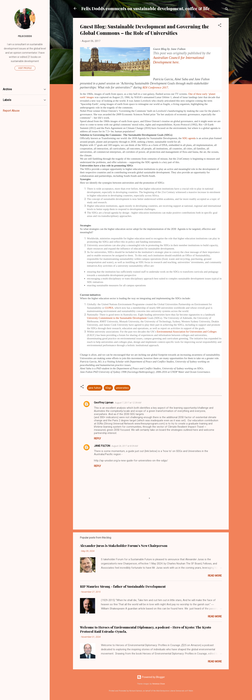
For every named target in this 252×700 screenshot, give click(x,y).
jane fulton (95, 387)
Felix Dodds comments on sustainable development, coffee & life (145, 8)
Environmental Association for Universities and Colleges (187, 331)
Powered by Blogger (151, 677)
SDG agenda (189, 138)
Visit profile (25, 68)
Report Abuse (11, 110)
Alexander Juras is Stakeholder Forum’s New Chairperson (123, 546)
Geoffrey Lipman (103, 402)
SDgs (108, 387)
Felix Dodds (25, 36)
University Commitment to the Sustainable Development (117, 318)
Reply (97, 438)
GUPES (109, 307)
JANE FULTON (102, 445)
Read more (215, 575)
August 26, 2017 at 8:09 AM (124, 446)
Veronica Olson (158, 684)
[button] (220, 26)
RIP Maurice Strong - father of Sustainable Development (123, 586)
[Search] (227, 9)
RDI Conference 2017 (155, 87)
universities (122, 387)
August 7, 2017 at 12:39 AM (128, 402)
